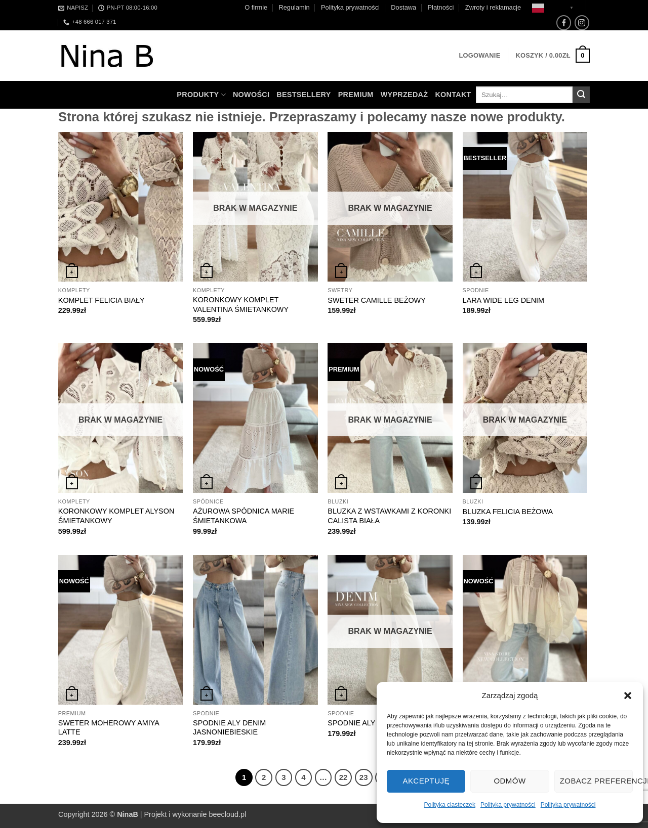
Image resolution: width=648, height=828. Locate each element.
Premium (356, 94)
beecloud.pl (228, 814)
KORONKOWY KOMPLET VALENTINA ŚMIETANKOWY (241, 304)
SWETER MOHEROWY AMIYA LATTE (108, 728)
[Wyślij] (581, 95)
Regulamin (293, 7)
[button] (628, 696)
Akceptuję (425, 780)
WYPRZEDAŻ (404, 94)
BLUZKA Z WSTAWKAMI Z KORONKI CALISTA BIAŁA (389, 516)
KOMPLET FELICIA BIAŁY (101, 300)
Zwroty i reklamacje (493, 7)
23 (363, 777)
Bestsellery (303, 94)
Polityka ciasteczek (449, 804)
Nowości (251, 94)
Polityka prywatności (508, 804)
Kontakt (453, 94)
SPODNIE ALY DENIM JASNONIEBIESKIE (229, 728)
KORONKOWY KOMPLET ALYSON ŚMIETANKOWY (116, 516)
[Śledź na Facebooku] (563, 22)
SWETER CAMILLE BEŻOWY (377, 300)
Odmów (509, 780)
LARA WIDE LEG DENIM (504, 300)
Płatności (441, 7)
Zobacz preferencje (596, 780)
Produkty (201, 95)
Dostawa (403, 7)
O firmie (256, 7)
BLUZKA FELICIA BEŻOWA (508, 512)
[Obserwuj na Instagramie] (582, 22)
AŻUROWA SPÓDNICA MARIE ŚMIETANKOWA (243, 516)
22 (343, 777)
